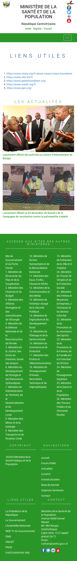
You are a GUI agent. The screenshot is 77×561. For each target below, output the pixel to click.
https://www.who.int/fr (20, 77)
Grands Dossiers (50, 479)
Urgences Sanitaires (52, 490)
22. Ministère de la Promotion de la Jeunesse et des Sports (65, 327)
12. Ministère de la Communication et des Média (39, 291)
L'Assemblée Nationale (17, 525)
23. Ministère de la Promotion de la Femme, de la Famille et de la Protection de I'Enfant (65, 351)
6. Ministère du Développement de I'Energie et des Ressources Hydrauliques (14, 375)
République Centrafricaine (38, 24)
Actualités (46, 468)
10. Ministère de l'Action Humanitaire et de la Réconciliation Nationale (39, 264)
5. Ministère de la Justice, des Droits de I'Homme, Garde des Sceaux (14, 355)
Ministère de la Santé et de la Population (38, 11)
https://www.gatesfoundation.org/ (26, 80)
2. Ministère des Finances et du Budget (14, 291)
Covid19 (45, 474)
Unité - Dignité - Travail (38, 28)
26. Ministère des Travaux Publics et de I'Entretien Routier (64, 406)
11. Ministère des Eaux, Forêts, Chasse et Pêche (38, 279)
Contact (45, 495)
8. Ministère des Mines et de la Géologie (14, 422)
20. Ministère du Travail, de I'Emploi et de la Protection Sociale (64, 279)
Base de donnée (50, 484)
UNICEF (9, 541)
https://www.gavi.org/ (19, 88)
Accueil (45, 457)
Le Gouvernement (15, 520)
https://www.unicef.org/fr (21, 84)
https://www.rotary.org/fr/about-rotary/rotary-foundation (39, 73)
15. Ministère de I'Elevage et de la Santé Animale (38, 335)
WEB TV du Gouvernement (20, 531)
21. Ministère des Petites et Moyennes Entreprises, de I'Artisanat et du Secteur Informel (65, 303)
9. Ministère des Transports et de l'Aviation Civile (14, 434)
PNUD (8, 547)
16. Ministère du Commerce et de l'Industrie (38, 347)
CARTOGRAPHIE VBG (17, 552)
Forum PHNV (48, 463)
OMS (8, 536)
